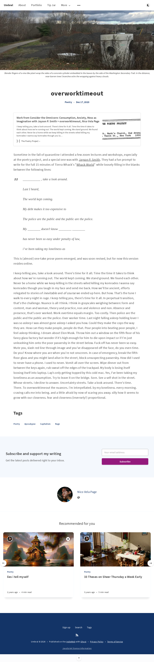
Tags (89, 627)
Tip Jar (51, 5)
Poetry (68, 102)
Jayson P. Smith (89, 159)
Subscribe (125, 461)
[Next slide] (150, 563)
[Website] (78, 497)
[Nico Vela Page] (65, 494)
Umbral (8, 5)
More (66, 5)
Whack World (85, 164)
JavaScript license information (77, 648)
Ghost (83, 641)
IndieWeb (70, 641)
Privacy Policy (96, 641)
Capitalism (45, 423)
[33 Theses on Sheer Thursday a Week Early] (115, 586)
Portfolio (36, 5)
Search (78, 627)
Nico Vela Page (87, 492)
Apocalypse (29, 423)
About (22, 5)
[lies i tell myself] (38, 586)
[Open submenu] (78, 5)
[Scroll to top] (79, 658)
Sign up (66, 627)
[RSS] (77, 635)
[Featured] (68, 539)
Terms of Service (115, 641)
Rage (57, 423)
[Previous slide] (3, 563)
